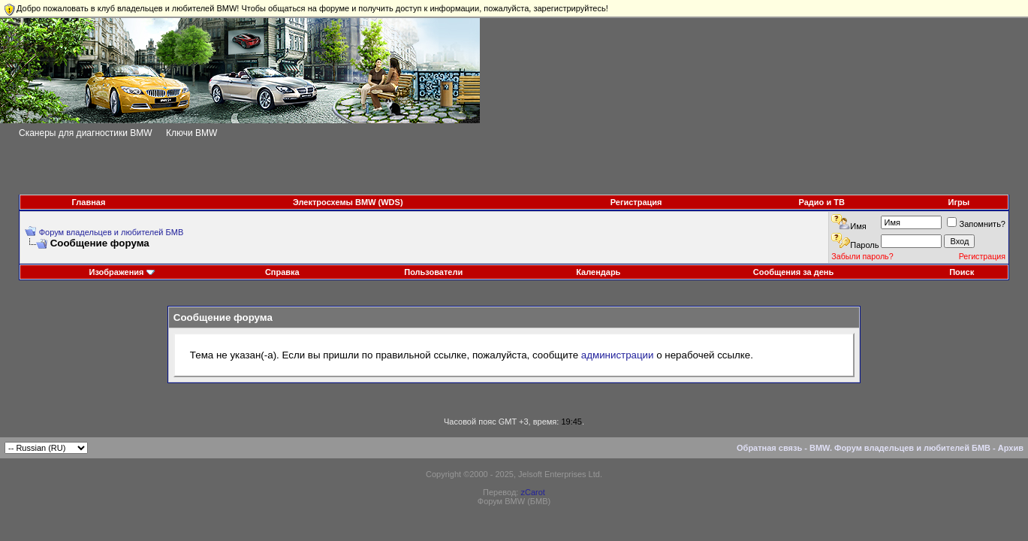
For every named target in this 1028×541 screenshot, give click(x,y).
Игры (959, 202)
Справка (282, 272)
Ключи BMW (191, 133)
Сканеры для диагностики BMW (85, 133)
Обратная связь (769, 447)
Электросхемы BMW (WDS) (348, 202)
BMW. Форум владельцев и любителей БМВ (899, 447)
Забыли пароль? (862, 256)
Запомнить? (976, 223)
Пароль (864, 244)
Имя (858, 226)
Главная (89, 202)
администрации (617, 355)
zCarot (532, 492)
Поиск (961, 272)
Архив (1010, 447)
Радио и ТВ (822, 202)
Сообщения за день (793, 272)
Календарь (598, 272)
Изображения (116, 272)
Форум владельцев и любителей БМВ (111, 232)
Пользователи (433, 272)
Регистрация (636, 202)
